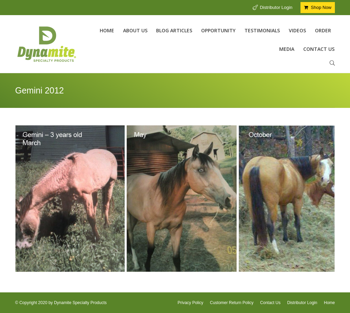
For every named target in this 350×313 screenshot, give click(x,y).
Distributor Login (276, 7)
